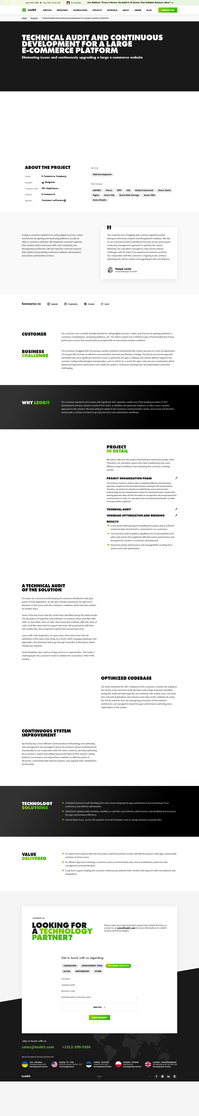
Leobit (29, 10)
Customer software (52, 201)
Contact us (167, 10)
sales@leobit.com (126, 997)
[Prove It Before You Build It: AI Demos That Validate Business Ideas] (99, 3)
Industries (62, 10)
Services (47, 10)
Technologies (80, 10)
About (126, 10)
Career (137, 10)
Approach (112, 10)
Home (24, 18)
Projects (97, 10)
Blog (149, 10)
